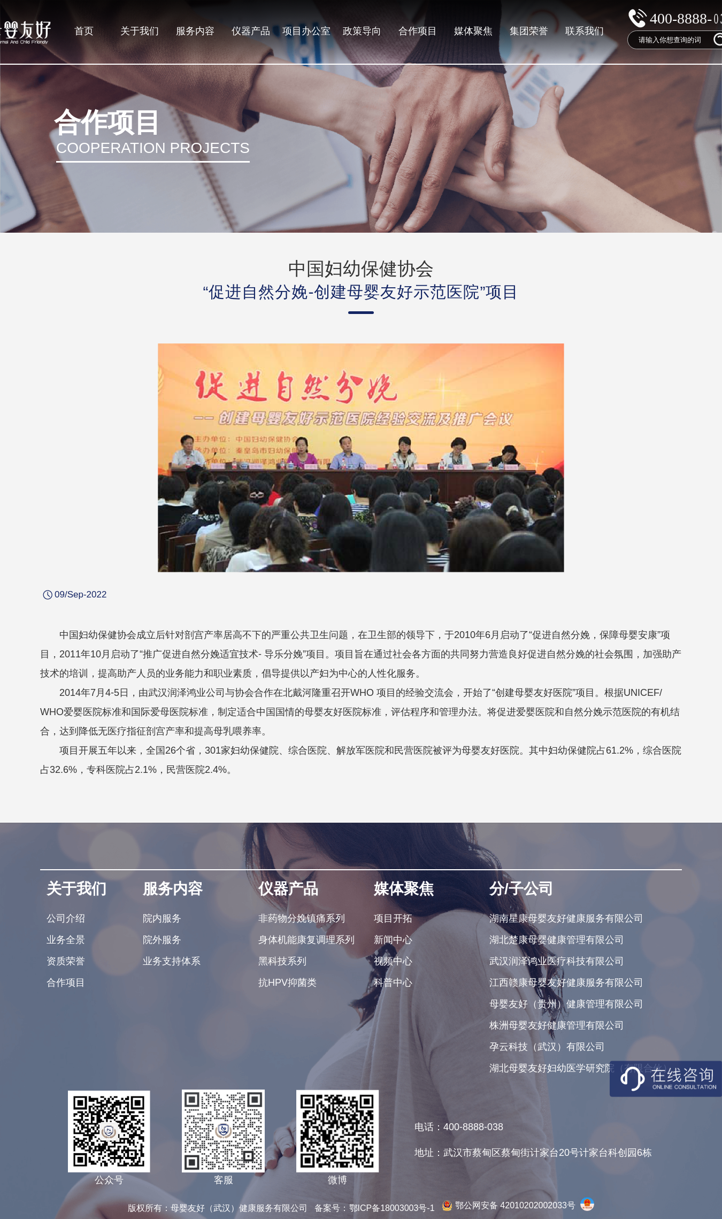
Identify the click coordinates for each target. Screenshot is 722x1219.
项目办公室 (306, 31)
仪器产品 (251, 31)
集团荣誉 (529, 31)
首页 (84, 31)
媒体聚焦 (473, 31)
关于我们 (139, 31)
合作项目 (417, 31)
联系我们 (584, 31)
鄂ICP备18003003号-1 (393, 1208)
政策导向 (362, 31)
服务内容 (195, 31)
